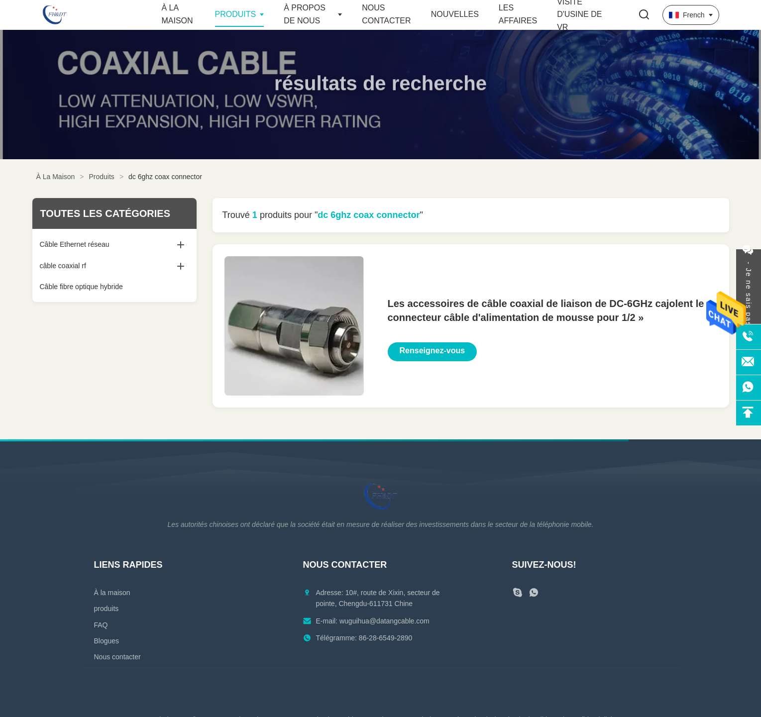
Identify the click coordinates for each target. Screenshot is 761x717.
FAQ (101, 625)
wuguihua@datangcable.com (384, 621)
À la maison (112, 593)
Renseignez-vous (432, 350)
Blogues (106, 641)
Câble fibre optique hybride (81, 287)
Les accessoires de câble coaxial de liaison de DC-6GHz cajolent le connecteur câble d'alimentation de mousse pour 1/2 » (546, 310)
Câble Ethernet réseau (74, 244)
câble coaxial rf (63, 266)
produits (106, 609)
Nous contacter (117, 657)
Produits (235, 14)
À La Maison (55, 177)
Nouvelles (455, 14)
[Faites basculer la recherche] (644, 15)
